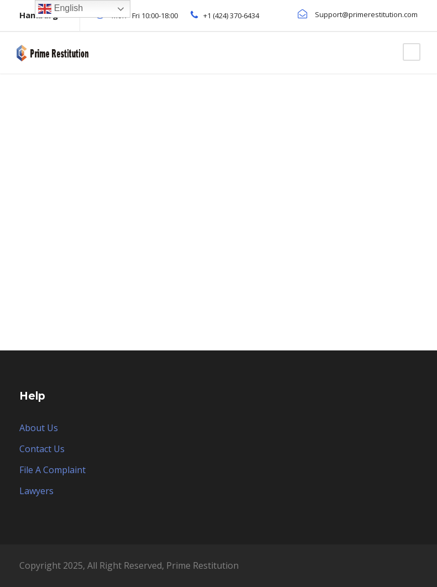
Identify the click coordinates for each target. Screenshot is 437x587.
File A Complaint (52, 470)
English (60, 8)
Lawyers (36, 491)
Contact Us (42, 449)
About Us (38, 428)
